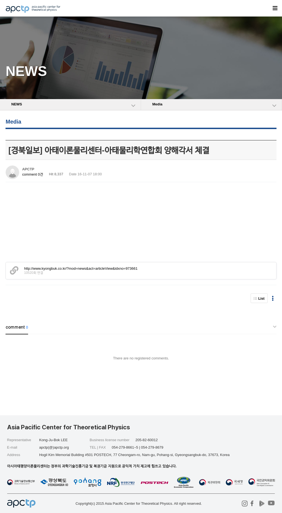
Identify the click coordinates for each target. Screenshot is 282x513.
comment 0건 (32, 174)
